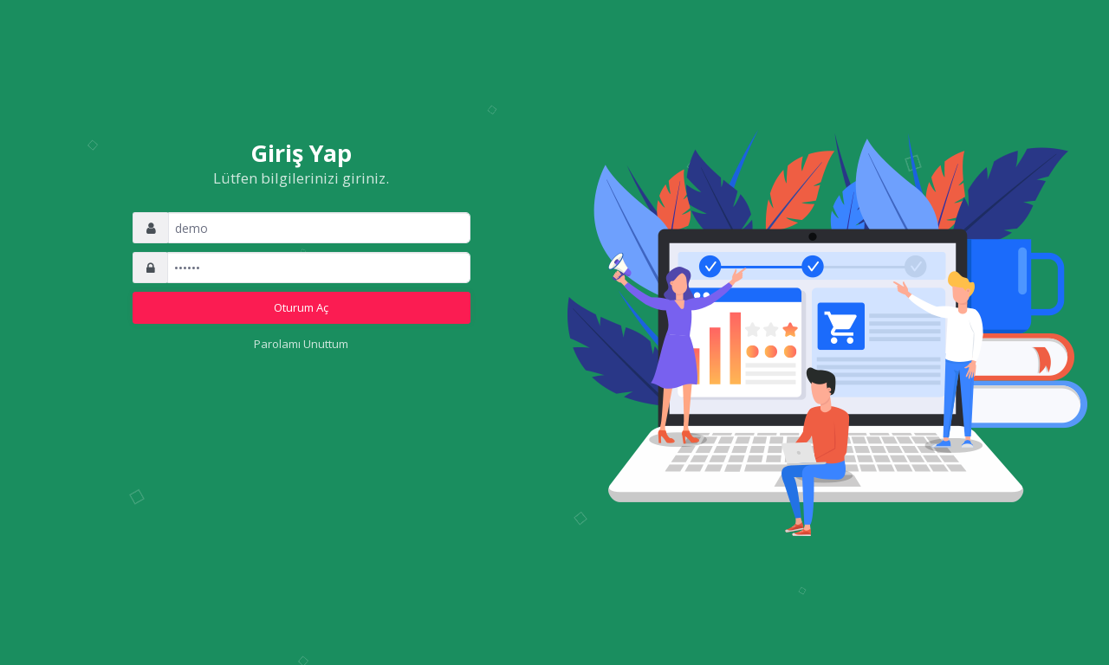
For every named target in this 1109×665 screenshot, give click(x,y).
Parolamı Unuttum (301, 344)
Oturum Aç (301, 307)
